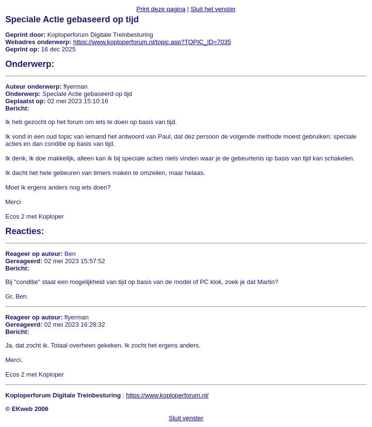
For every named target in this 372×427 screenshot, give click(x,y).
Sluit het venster (212, 9)
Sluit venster (186, 418)
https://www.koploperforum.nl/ (167, 395)
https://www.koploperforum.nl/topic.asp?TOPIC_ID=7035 (152, 42)
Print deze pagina (160, 9)
